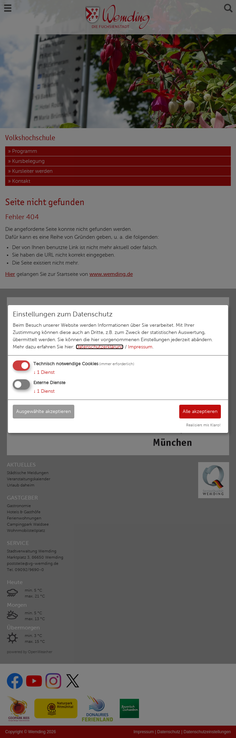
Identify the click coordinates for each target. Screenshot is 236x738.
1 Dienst (44, 372)
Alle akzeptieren (200, 411)
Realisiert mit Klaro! (203, 425)
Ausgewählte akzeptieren (43, 411)
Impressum (140, 346)
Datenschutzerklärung (100, 346)
